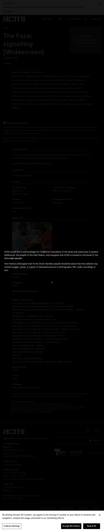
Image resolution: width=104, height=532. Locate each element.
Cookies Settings (12, 527)
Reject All (91, 527)
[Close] (100, 516)
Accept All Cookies (71, 527)
